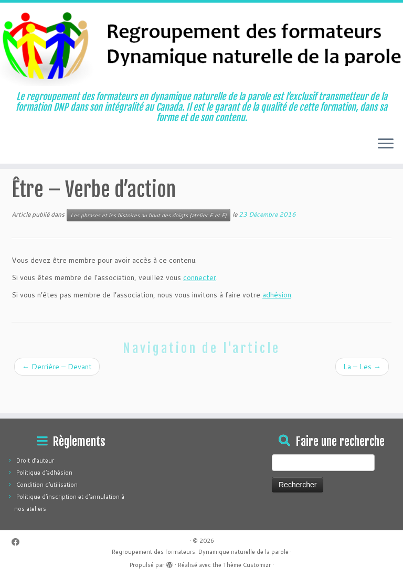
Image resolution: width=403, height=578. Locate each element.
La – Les (362, 394)
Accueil (23, 188)
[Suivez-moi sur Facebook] (19, 542)
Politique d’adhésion (44, 472)
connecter (199, 304)
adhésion (276, 322)
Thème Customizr (247, 565)
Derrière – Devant (57, 394)
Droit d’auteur (35, 460)
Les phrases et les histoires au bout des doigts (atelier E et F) (146, 188)
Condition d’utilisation (47, 484)
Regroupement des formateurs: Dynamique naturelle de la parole (200, 552)
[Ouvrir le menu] (386, 145)
